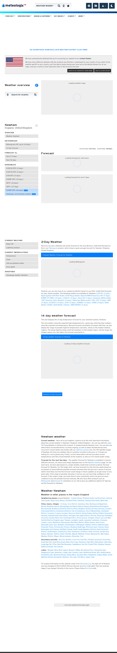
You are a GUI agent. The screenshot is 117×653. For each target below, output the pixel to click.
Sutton (43, 534)
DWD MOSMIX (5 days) (79, 305)
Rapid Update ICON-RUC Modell (53, 296)
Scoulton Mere (82, 555)
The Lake (73, 557)
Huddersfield (54, 518)
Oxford (94, 525)
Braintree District (66, 509)
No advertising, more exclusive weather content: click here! (58, 50)
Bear (56, 550)
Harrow (93, 515)
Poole (51, 527)
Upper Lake (90, 557)
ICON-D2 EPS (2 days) (14, 168)
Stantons (65, 557)
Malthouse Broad (90, 552)
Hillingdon (108, 515)
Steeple (107, 544)
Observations (24, 16)
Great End (56, 542)
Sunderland (104, 531)
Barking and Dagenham (98, 504)
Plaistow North (71, 500)
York (81, 536)
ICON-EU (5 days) (70, 298)
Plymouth (44, 527)
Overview (9, 132)
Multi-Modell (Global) (62, 305)
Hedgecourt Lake (47, 552)
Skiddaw (101, 544)
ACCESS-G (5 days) (56, 302)
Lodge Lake (67, 552)
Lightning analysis (13, 248)
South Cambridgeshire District (84, 529)
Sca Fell (84, 544)
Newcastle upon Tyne (49, 525)
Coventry (50, 513)
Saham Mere (71, 555)
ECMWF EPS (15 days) (15, 179)
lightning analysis (82, 450)
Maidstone (56, 522)
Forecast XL (11, 153)
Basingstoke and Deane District (71, 506)
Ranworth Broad (60, 555)
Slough (69, 529)
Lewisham (95, 520)
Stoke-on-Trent (93, 531)
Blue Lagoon (63, 550)
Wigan (56, 536)
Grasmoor (98, 539)
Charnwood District (48, 511)
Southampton (52, 531)
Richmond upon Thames (95, 527)
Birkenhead (94, 506)
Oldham (88, 525)
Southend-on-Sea (64, 531)
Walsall (74, 534)
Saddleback (76, 544)
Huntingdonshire (69, 518)
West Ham (104, 500)
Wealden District (47, 536)
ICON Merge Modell (72, 296)
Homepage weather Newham (17, 275)
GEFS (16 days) (12, 183)
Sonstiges (10, 271)
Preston (67, 527)
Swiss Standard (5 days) (62, 300)
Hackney (44, 515)
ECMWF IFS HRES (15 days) (51, 298)
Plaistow (81, 500)
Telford (56, 534)
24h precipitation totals (15, 263)
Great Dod (106, 539)
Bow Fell (62, 539)
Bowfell (68, 539)
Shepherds (92, 555)
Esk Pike (84, 539)
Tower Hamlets (65, 534)
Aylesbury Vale (83, 504)
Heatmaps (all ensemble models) (21, 194)
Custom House (76, 498)
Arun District (72, 504)
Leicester (87, 520)
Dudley (89, 513)
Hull (61, 518)
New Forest (100, 522)
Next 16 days (11, 160)
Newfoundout (105, 552)
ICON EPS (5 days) (13, 175)
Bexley (86, 506)
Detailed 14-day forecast (52, 394)
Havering (100, 515)
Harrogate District (83, 515)
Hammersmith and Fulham (58, 515)
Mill (98, 552)
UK (25, 5)
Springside (57, 557)
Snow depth (10, 267)
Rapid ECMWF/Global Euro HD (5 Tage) (95, 296)
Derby (84, 513)
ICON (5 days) (70, 302)
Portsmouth (58, 527)
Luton (50, 522)
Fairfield (91, 539)
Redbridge (81, 527)
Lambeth (74, 520)
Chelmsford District (63, 511)
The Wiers (81, 557)
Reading (73, 527)
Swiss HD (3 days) (85, 298)
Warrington (105, 534)
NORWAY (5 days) (84, 302)
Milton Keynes (90, 522)
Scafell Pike (92, 544)
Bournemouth (46, 509)
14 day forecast (12, 148)
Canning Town (100, 498)
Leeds (81, 520)
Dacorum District (75, 513)
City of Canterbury (78, 511)
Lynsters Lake (77, 552)
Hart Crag (74, 542)
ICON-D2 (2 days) (103, 293)
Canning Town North (92, 500)
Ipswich (84, 518)
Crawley (58, 513)
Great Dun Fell (46, 542)
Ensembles (10, 165)
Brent (75, 509)
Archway (63, 504)
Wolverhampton (65, 536)
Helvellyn (82, 542)
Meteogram (53, 248)
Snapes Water (102, 555)
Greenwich (108, 513)
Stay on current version (102, 70)
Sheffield (63, 529)
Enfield (101, 513)
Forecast (10, 16)
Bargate (51, 550)
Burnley (101, 509)
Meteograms (11, 141)
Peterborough (103, 525)
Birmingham (103, 506)
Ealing (95, 513)
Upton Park (55, 500)
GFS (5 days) (101, 300)
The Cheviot (58, 546)
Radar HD (9, 244)
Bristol (88, 509)
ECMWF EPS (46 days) (17, 190)
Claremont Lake (100, 550)
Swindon (50, 534)
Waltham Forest (84, 534)
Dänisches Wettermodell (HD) (84, 300)
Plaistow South (88, 498)
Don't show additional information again (77, 605)
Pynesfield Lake (47, 555)
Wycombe (75, 536)
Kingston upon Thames (61, 520)
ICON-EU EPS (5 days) (14, 172)
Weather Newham (12, 136)
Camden (108, 509)
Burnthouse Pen (87, 550)
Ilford (79, 518)
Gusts (8, 259)
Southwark (76, 531)
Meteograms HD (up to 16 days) (18, 144)
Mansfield (74, 522)
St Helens (84, 531)
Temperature (11, 256)
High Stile (90, 542)
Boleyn (62, 500)
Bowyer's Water (74, 550)
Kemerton (58, 552)
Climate (72, 16)
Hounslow (44, 518)
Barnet (43, 506)
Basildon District (53, 506)
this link (88, 568)
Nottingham (80, 525)
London (44, 522)
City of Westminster (93, 511)
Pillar (54, 544)
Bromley (95, 509)
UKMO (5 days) (98, 302)
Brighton (81, 509)
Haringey (72, 515)
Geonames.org (85, 564)
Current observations (16, 252)
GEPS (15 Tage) (12, 187)
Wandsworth (95, 534)
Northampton (70, 525)
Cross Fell (76, 539)
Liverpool (103, 520)
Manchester (65, 522)
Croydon (65, 513)
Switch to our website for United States (80, 70)
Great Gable (65, 542)
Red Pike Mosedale (64, 544)
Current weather (13, 240)
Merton (81, 522)
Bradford (55, 509)
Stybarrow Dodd (47, 546)
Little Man (107, 542)
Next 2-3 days (11, 156)
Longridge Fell (46, 544)
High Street (99, 542)
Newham (61, 525)
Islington (91, 518)
